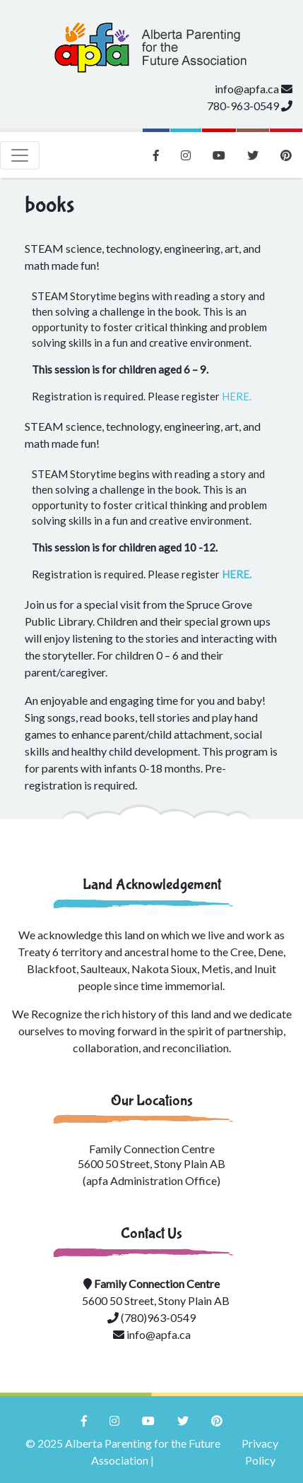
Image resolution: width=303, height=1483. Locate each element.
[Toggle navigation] (20, 155)
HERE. (236, 396)
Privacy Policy (260, 1451)
